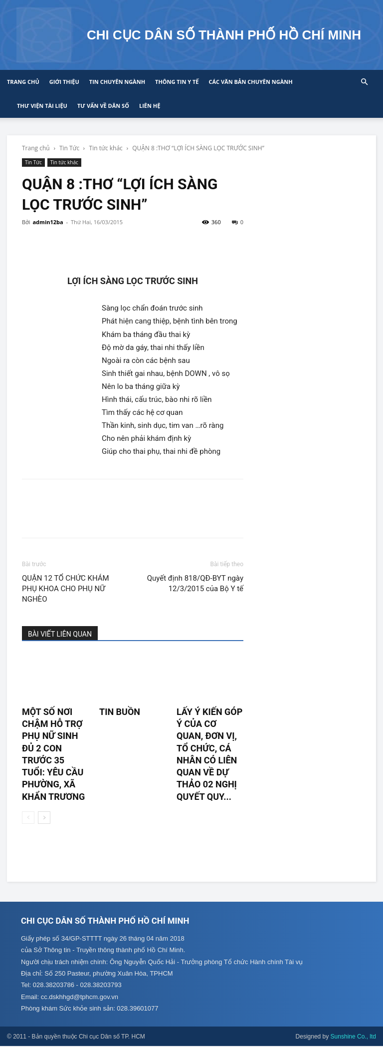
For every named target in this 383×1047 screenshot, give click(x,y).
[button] (364, 82)
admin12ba (47, 222)
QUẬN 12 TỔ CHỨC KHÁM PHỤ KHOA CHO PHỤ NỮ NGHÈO (65, 589)
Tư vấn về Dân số (103, 105)
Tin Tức (69, 148)
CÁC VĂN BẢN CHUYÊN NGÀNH (250, 81)
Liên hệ (149, 105)
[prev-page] (28, 817)
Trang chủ (23, 81)
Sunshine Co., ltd (353, 1037)
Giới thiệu (64, 81)
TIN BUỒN (119, 711)
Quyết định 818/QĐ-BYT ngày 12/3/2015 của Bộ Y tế (195, 583)
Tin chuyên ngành (117, 81)
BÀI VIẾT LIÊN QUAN (60, 634)
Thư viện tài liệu (42, 105)
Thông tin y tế (176, 81)
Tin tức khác (106, 148)
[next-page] (44, 817)
